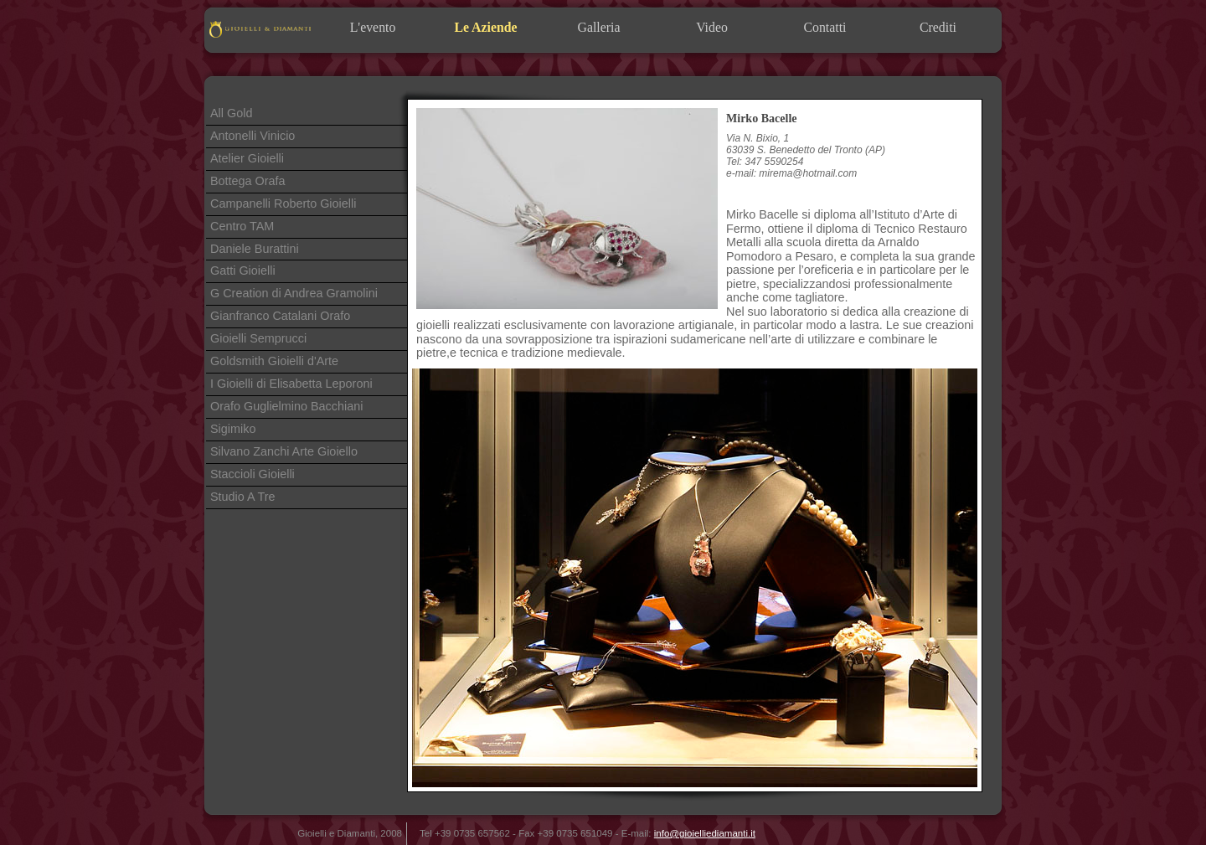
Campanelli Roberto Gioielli (283, 203)
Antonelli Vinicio (252, 135)
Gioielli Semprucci (258, 338)
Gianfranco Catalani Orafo (280, 315)
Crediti (938, 27)
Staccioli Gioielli (252, 474)
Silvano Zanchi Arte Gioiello (284, 451)
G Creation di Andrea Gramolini (294, 293)
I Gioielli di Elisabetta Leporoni (291, 383)
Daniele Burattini (254, 248)
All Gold (231, 113)
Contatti (824, 27)
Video (712, 27)
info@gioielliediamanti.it (704, 833)
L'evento (373, 27)
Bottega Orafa (248, 181)
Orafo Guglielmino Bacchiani (286, 406)
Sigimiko (232, 428)
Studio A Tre (243, 496)
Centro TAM (242, 226)
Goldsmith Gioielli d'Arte (274, 361)
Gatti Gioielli (243, 270)
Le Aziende (485, 27)
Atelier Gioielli (247, 158)
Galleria (599, 27)
